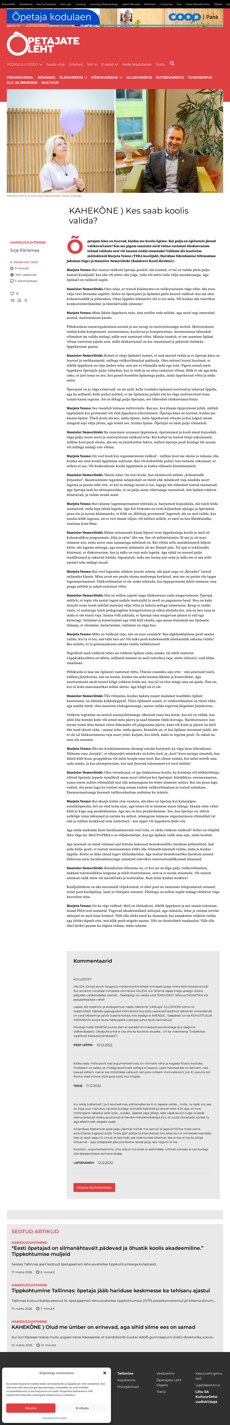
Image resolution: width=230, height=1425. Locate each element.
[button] (105, 1373)
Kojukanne (126, 1380)
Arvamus (46, 77)
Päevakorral (20, 77)
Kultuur (50, 83)
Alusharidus (139, 77)
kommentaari (24, 281)
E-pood (107, 64)
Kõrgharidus (104, 77)
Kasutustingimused (54, 1417)
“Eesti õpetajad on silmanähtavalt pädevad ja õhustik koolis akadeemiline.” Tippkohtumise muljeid (108, 1251)
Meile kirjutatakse (137, 64)
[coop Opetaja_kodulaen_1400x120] (115, 17)
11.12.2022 (93, 1086)
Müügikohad (128, 1387)
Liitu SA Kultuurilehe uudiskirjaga (206, 1397)
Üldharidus (71, 77)
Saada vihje (55, 64)
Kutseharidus (170, 77)
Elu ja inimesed (22, 83)
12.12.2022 (105, 1163)
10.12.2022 (104, 1045)
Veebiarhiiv (166, 1373)
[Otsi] (172, 63)
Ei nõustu (82, 1408)
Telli (90, 64)
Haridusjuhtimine (28, 242)
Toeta (160, 64)
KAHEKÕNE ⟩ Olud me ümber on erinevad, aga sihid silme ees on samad (103, 1327)
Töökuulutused (22, 64)
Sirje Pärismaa (24, 250)
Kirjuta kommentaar (94, 1187)
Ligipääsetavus (207, 1385)
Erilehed (76, 64)
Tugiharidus (200, 77)
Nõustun (31, 1408)
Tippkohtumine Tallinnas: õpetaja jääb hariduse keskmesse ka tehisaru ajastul (111, 1291)
